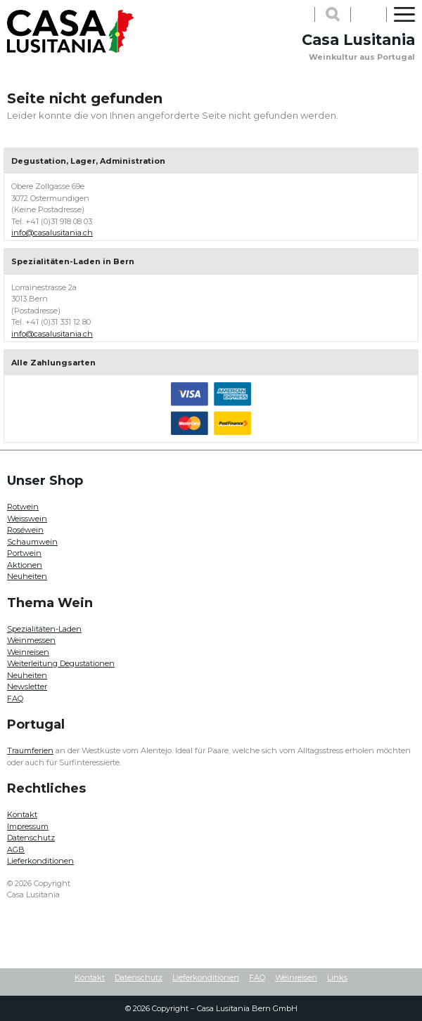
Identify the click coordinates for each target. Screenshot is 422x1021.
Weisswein (27, 518)
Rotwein (23, 507)
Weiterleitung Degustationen (61, 663)
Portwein (24, 553)
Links (337, 977)
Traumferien (30, 750)
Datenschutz (31, 838)
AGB (16, 849)
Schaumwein (32, 542)
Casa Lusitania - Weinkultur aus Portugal (70, 31)
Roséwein (25, 530)
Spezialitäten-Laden (44, 629)
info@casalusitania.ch (52, 233)
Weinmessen (31, 640)
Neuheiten (27, 576)
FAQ (15, 698)
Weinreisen (28, 652)
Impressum (28, 826)
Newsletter (27, 686)
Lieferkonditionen (40, 861)
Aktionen (24, 565)
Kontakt (22, 814)
